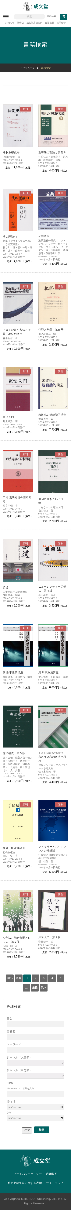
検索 (41, 1129)
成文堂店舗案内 (34, 22)
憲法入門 (8, 417)
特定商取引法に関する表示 (25, 1182)
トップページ (27, 68)
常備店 (20, 22)
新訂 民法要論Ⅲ (14, 848)
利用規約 (52, 1173)
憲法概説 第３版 (14, 753)
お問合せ (61, 22)
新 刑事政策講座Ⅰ (50, 672)
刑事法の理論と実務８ (52, 152)
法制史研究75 (11, 152)
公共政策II (45, 236)
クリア (27, 1130)
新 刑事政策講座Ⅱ (14, 672)
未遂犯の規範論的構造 (52, 414)
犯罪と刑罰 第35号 (51, 329)
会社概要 (49, 22)
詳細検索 (51, 16)
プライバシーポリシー (27, 1173)
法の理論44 (10, 236)
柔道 (5, 587)
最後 (34, 987)
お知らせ (9, 22)
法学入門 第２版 (49, 937)
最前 (18, 978)
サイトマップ (54, 1182)
